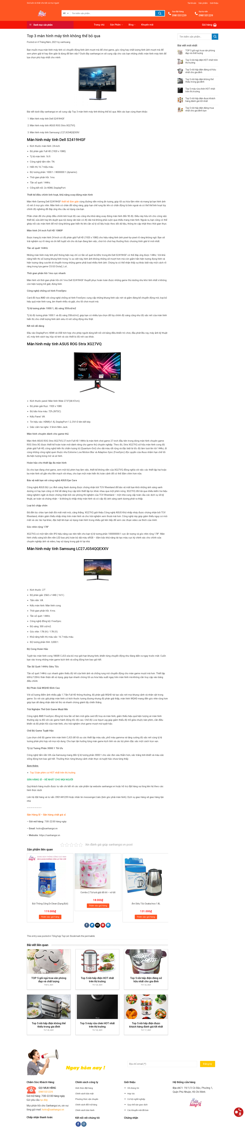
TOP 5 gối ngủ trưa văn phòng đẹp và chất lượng (200, 51)
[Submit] (215, 37)
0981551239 (46, 1091)
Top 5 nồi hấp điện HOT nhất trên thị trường (201, 61)
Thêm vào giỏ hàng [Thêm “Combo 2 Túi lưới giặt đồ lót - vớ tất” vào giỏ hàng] (98, 905)
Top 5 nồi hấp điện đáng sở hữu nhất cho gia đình (200, 71)
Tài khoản (192, 3)
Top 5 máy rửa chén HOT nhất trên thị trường (200, 90)
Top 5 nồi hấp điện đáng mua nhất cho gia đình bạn (199, 109)
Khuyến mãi (147, 24)
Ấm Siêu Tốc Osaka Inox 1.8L (146, 903)
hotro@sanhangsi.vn (53, 1109)
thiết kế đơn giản (70, 201)
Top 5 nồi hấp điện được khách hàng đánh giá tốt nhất (200, 99)
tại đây (44, 1099)
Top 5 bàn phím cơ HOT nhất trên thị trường (52, 772)
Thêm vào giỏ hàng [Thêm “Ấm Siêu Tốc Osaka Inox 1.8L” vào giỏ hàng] (146, 917)
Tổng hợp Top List (60, 936)
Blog (132, 24)
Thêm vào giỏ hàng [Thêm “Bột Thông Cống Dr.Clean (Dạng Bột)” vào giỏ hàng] (50, 917)
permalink (90, 936)
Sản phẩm (203, 3)
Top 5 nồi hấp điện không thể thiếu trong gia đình (199, 80)
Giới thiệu (214, 3)
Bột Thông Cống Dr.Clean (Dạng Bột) (50, 903)
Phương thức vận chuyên (86, 1099)
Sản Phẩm (116, 24)
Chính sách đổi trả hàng (86, 1104)
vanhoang (65, 42)
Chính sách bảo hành (84, 1110)
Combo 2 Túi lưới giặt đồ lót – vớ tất (98, 892)
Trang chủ (99, 24)
